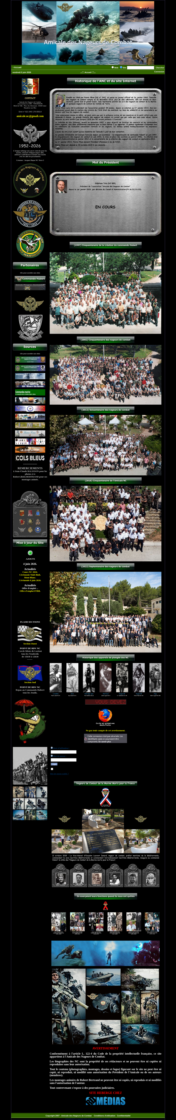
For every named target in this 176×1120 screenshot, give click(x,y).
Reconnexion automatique (65, 769)
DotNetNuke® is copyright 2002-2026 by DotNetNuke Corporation (88, 1119)
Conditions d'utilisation (104, 1116)
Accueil (88, 72)
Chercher (160, 68)
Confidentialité (123, 1116)
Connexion (159, 72)
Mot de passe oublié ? (59, 774)
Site (124, 68)
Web (116, 68)
